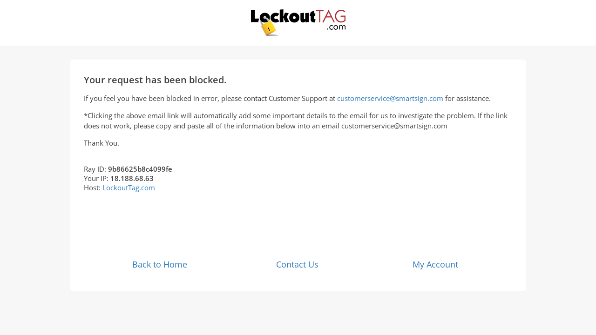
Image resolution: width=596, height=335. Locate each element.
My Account (435, 264)
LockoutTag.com (128, 187)
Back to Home (159, 264)
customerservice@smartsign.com (390, 98)
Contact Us (297, 264)
